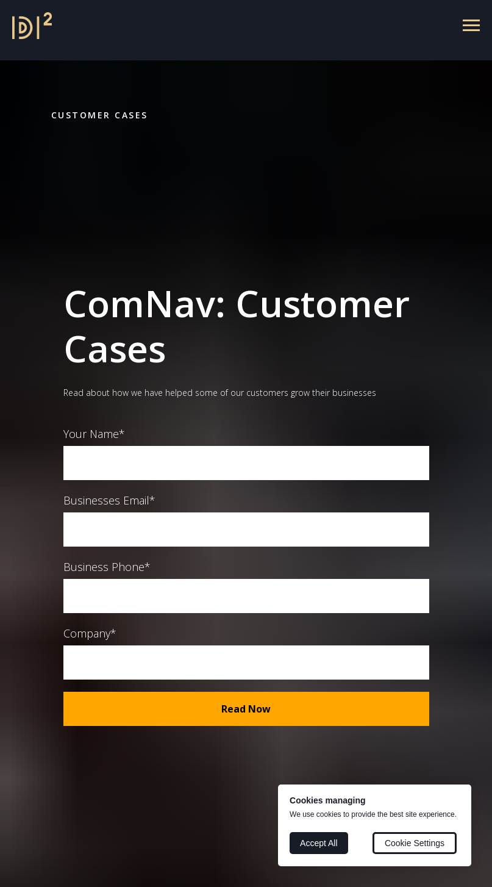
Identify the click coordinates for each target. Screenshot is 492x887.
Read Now (246, 709)
